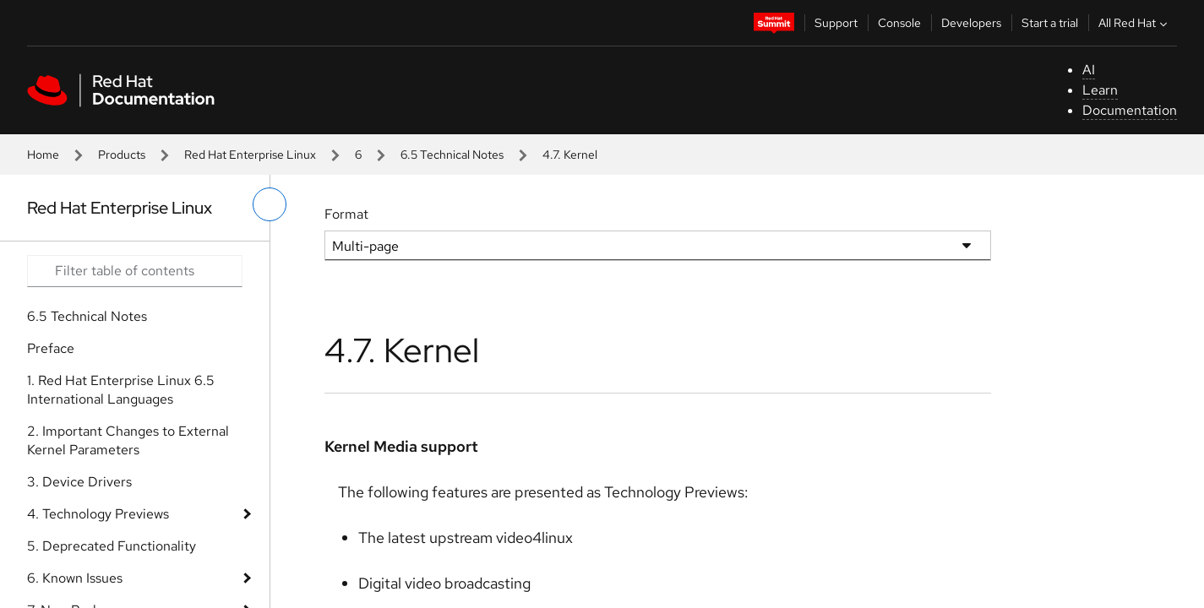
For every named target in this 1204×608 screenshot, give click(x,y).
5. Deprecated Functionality (111, 546)
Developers (971, 22)
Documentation (1129, 110)
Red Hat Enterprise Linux (250, 154)
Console (899, 22)
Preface (50, 348)
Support (836, 22)
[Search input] (134, 271)
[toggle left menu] (269, 204)
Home (43, 154)
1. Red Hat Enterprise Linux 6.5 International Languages (121, 390)
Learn (1100, 90)
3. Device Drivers (79, 482)
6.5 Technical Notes (452, 154)
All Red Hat (1134, 22)
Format (346, 214)
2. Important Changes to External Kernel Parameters (128, 440)
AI (1088, 70)
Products (121, 154)
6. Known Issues (75, 578)
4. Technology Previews (98, 514)
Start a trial (1049, 22)
